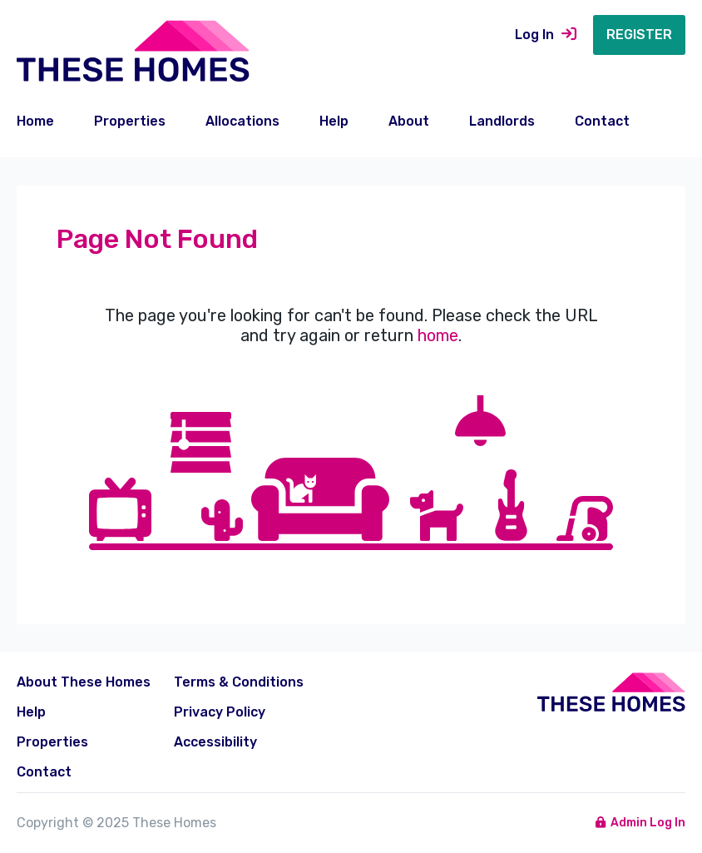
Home (35, 121)
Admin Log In (641, 823)
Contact (602, 121)
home (438, 335)
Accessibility (215, 742)
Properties (130, 121)
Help (334, 121)
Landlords (502, 121)
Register (639, 34)
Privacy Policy (219, 712)
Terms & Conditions (239, 682)
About (408, 121)
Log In (545, 34)
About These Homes (84, 682)
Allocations (242, 121)
